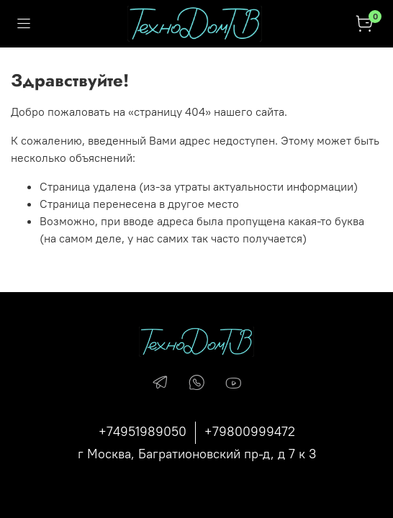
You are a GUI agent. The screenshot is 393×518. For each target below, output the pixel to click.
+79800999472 (249, 431)
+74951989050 (142, 431)
